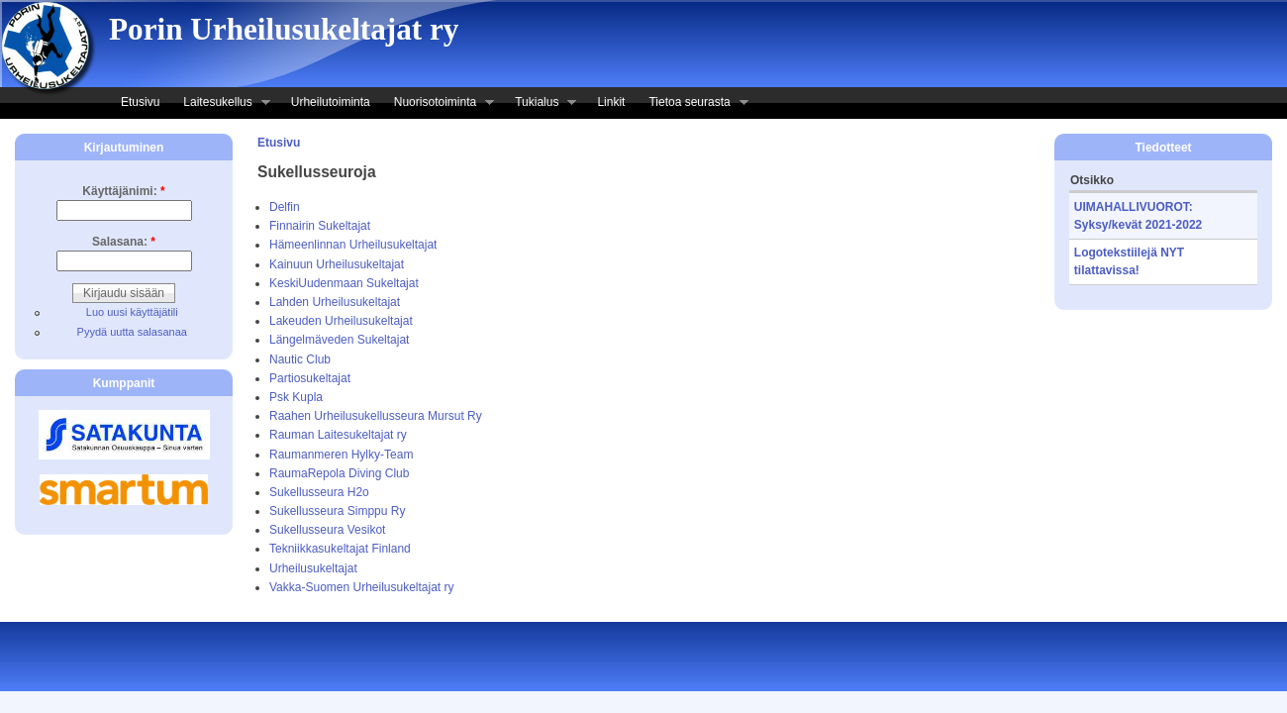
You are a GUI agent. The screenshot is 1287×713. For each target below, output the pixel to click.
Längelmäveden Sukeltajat (339, 340)
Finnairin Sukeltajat (319, 226)
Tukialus (539, 104)
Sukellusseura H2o (319, 492)
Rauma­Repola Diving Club (339, 473)
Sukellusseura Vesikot (327, 530)
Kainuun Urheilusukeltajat (336, 264)
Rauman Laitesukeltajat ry (338, 435)
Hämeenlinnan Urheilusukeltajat (353, 245)
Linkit (611, 102)
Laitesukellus (220, 104)
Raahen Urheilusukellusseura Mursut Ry (375, 416)
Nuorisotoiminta (438, 104)
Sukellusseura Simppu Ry (337, 511)
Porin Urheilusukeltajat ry (283, 29)
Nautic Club (300, 359)
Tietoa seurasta (692, 104)
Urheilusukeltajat (313, 568)
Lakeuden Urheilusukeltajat (341, 321)
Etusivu (140, 102)
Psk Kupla (296, 397)
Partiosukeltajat (309, 378)
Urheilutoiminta (330, 102)
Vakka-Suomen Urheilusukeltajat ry (361, 587)
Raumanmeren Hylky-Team (341, 454)
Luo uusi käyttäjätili (132, 312)
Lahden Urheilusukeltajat (334, 302)
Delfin (284, 207)
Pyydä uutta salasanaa (132, 332)
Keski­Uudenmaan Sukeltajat (344, 283)
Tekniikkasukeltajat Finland (340, 549)
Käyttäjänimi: (123, 191)
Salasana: (123, 242)
